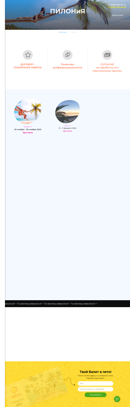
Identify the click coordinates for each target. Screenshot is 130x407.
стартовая (63, 32)
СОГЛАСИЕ (107, 64)
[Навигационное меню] (2, 3)
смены (73, 32)
